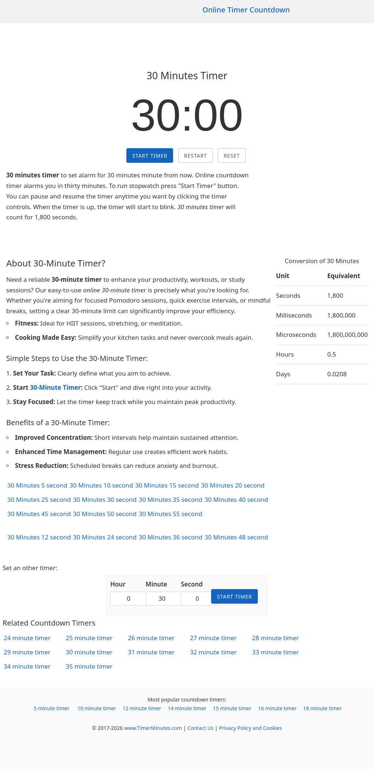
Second (192, 584)
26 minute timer (151, 638)
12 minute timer (142, 708)
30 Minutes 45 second (39, 514)
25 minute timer (89, 638)
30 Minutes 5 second (37, 485)
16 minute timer (277, 708)
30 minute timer (89, 652)
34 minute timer (27, 666)
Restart (195, 155)
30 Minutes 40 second (236, 499)
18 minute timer (322, 708)
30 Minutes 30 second (105, 499)
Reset (232, 155)
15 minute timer (232, 708)
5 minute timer (51, 708)
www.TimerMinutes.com (153, 727)
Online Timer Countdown (246, 10)
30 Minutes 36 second (170, 537)
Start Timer (149, 155)
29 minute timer (27, 652)
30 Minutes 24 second (105, 537)
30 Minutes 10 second (101, 485)
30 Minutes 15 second (167, 485)
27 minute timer (213, 638)
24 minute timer (27, 638)
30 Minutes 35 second (170, 499)
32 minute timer (213, 652)
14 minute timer (187, 708)
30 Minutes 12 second (39, 537)
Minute (156, 584)
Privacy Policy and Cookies (250, 727)
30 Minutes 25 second (39, 499)
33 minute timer (275, 652)
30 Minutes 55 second (170, 514)
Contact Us (200, 727)
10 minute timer (96, 708)
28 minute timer (275, 638)
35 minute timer (89, 666)
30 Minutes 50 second (105, 514)
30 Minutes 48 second (236, 537)
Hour (118, 584)
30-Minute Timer (55, 387)
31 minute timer (151, 652)
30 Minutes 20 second (232, 485)
